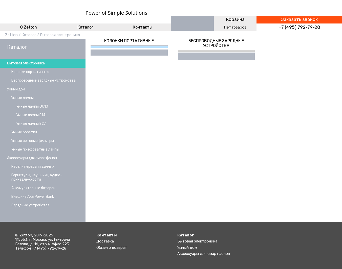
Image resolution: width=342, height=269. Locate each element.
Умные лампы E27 (31, 123)
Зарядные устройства (30, 205)
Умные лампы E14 (30, 115)
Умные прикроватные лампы (35, 149)
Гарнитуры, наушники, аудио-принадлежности (36, 177)
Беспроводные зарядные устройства (43, 80)
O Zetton (28, 27)
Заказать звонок (299, 19)
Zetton (11, 35)
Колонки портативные (30, 72)
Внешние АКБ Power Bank (32, 196)
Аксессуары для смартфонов (32, 158)
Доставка (105, 241)
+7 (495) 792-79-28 (299, 27)
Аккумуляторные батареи (33, 188)
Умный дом (16, 89)
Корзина (235, 19)
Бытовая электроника (60, 35)
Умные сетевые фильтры (32, 141)
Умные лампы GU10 (32, 106)
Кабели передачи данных (32, 166)
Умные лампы (22, 98)
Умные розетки (24, 132)
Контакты (142, 27)
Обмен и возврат (111, 247)
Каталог (85, 27)
